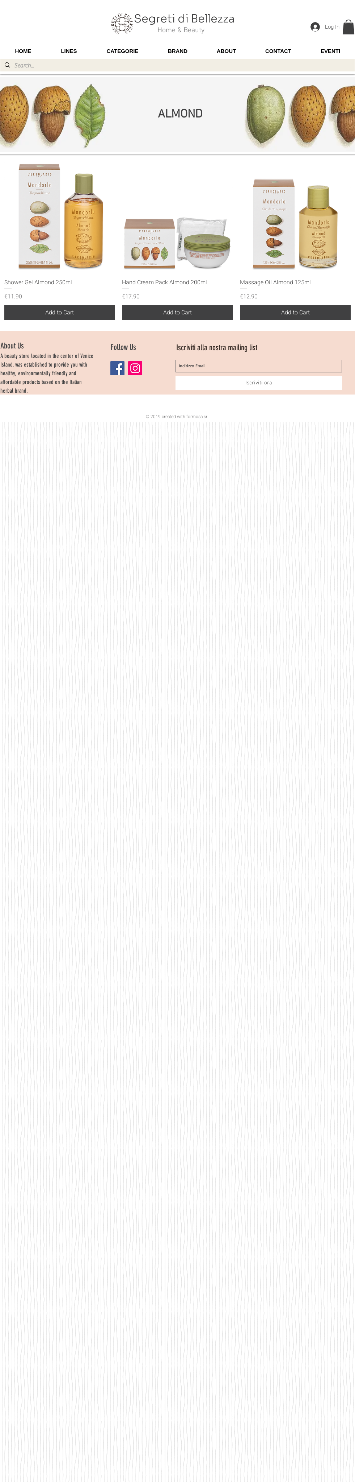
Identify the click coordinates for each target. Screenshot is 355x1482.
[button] (348, 27)
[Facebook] (117, 368)
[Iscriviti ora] (259, 383)
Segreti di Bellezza (184, 19)
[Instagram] (135, 368)
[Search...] (176, 66)
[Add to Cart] (59, 312)
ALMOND (180, 114)
